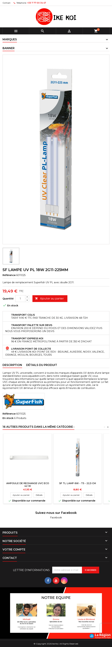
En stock (8, 418)
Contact (6, 3)
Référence (9, 275)
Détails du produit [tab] (41, 365)
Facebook (56, 517)
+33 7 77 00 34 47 (36, 3)
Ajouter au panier (49, 298)
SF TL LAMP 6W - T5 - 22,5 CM (77, 483)
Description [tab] (12, 365)
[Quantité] (20, 298)
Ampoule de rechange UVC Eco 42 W (27, 484)
